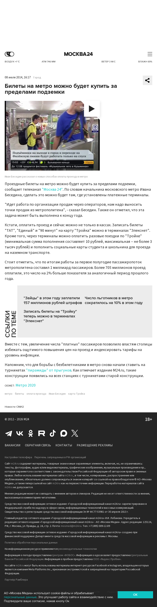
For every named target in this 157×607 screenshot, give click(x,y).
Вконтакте (20, 433)
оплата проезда (36, 393)
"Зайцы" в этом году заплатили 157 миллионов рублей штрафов (53, 300)
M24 (26, 419)
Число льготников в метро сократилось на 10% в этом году (114, 300)
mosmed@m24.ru (71, 526)
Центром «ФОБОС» (63, 555)
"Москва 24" (52, 189)
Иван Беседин (57, 393)
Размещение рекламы (95, 445)
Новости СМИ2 (14, 406)
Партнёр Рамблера (16, 580)
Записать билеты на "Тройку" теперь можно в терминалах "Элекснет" (50, 316)
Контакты (63, 445)
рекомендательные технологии (77, 549)
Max (64, 433)
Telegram (9, 433)
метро (8, 393)
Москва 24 (78, 54)
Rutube (42, 433)
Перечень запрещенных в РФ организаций (60, 457)
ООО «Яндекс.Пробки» (107, 559)
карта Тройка (76, 393)
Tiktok (53, 433)
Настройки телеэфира (18, 457)
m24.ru (15, 464)
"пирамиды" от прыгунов (48, 370)
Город (37, 78)
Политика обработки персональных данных (31, 543)
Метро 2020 (26, 385)
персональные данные (20, 597)
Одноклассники (31, 433)
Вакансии (12, 445)
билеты (19, 393)
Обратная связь (38, 445)
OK (135, 595)
